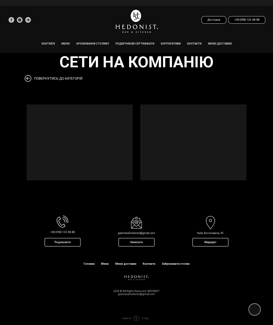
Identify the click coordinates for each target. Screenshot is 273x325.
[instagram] (20, 20)
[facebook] (11, 20)
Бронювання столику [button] (92, 43)
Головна (89, 263)
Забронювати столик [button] (176, 263)
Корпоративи (171, 43)
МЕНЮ (65, 43)
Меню (105, 263)
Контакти (194, 43)
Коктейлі (48, 43)
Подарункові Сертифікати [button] (134, 43)
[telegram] (28, 20)
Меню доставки (220, 43)
